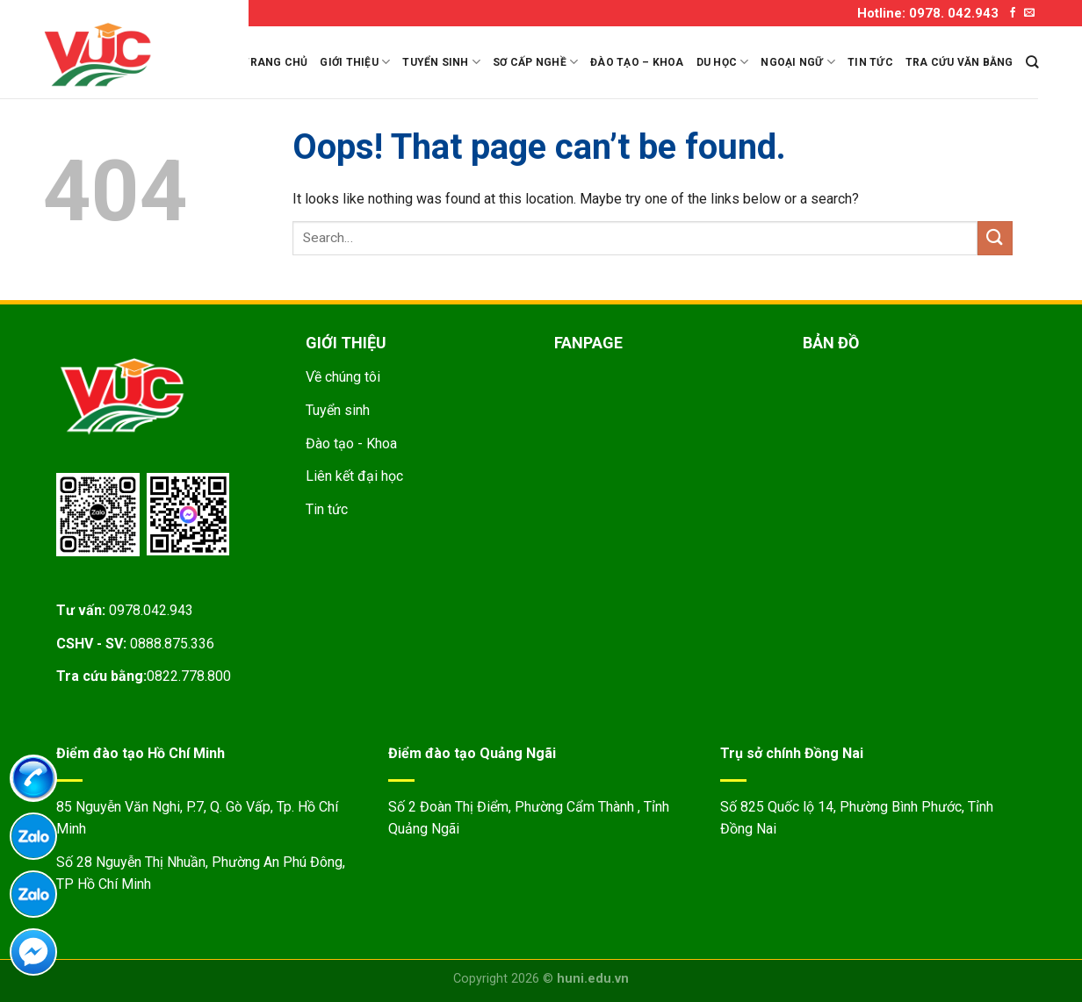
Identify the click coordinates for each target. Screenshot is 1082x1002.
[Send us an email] (1029, 13)
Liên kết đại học (354, 476)
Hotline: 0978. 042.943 (928, 13)
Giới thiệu (355, 62)
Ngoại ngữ (798, 62)
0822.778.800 (189, 676)
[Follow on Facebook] (1012, 13)
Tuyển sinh (441, 62)
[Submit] (995, 238)
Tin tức (870, 62)
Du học (722, 62)
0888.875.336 (172, 643)
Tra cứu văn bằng (959, 62)
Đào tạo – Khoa (636, 62)
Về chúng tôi (343, 377)
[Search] (1032, 62)
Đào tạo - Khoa (351, 443)
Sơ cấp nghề (535, 62)
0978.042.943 (151, 610)
